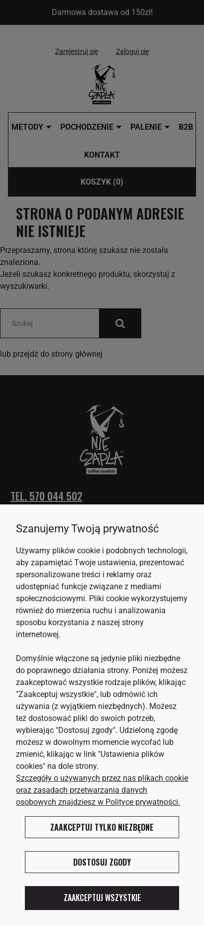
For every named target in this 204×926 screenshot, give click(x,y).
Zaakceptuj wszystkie (102, 898)
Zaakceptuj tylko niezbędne (102, 827)
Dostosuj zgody (102, 862)
